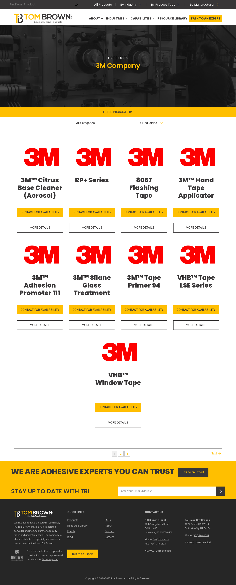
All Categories (85, 123)
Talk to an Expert (206, 18)
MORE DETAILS (40, 227)
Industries (116, 18)
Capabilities (142, 18)
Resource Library (172, 18)
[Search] (76, 4)
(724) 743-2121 (161, 539)
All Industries (148, 123)
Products (72, 520)
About (96, 18)
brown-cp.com (50, 559)
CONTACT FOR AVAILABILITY (40, 212)
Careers (109, 536)
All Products (103, 4)
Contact (109, 531)
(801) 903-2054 (201, 535)
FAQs (108, 520)
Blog (70, 536)
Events (71, 531)
